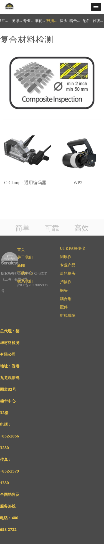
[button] (96, 7)
